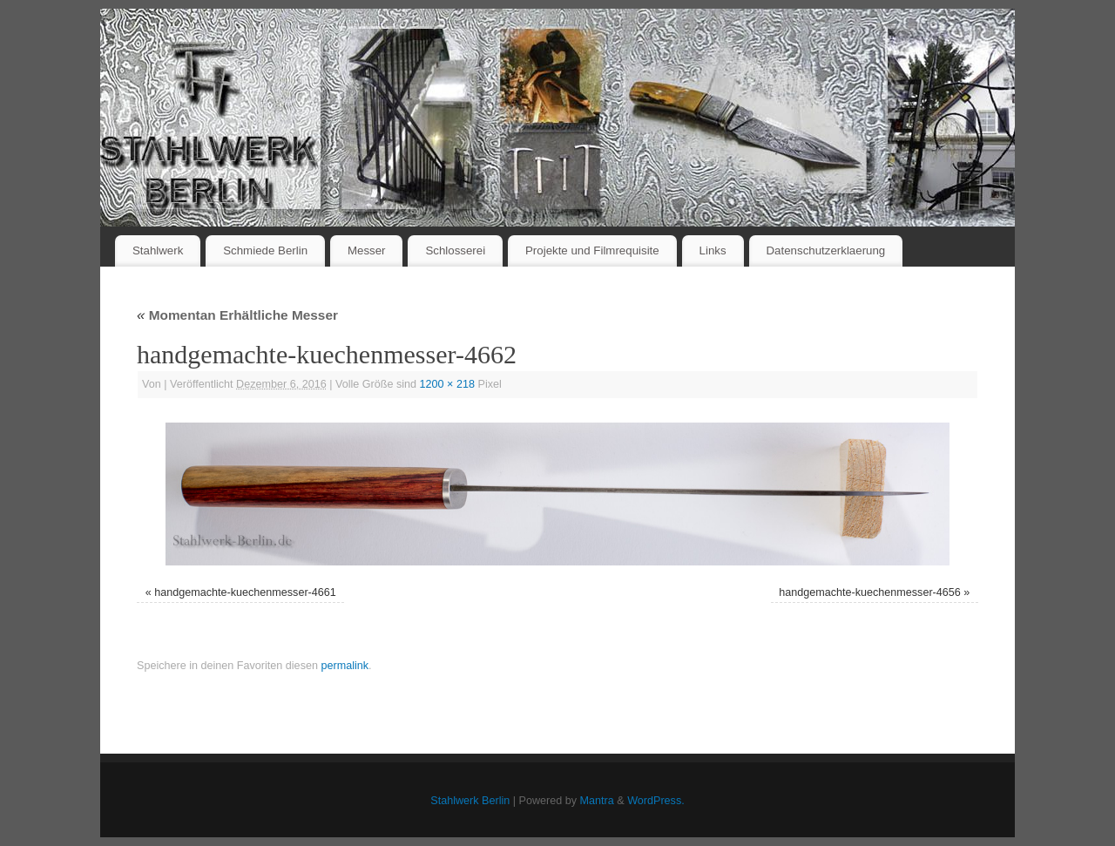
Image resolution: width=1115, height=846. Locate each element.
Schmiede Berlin (265, 250)
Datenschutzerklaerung (826, 250)
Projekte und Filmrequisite (592, 250)
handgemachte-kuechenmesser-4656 (870, 592)
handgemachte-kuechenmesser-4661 (245, 592)
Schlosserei (455, 250)
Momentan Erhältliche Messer (237, 315)
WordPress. (656, 801)
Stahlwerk (157, 250)
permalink (344, 666)
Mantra (597, 801)
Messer (367, 250)
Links (712, 250)
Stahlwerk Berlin (470, 801)
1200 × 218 (447, 384)
